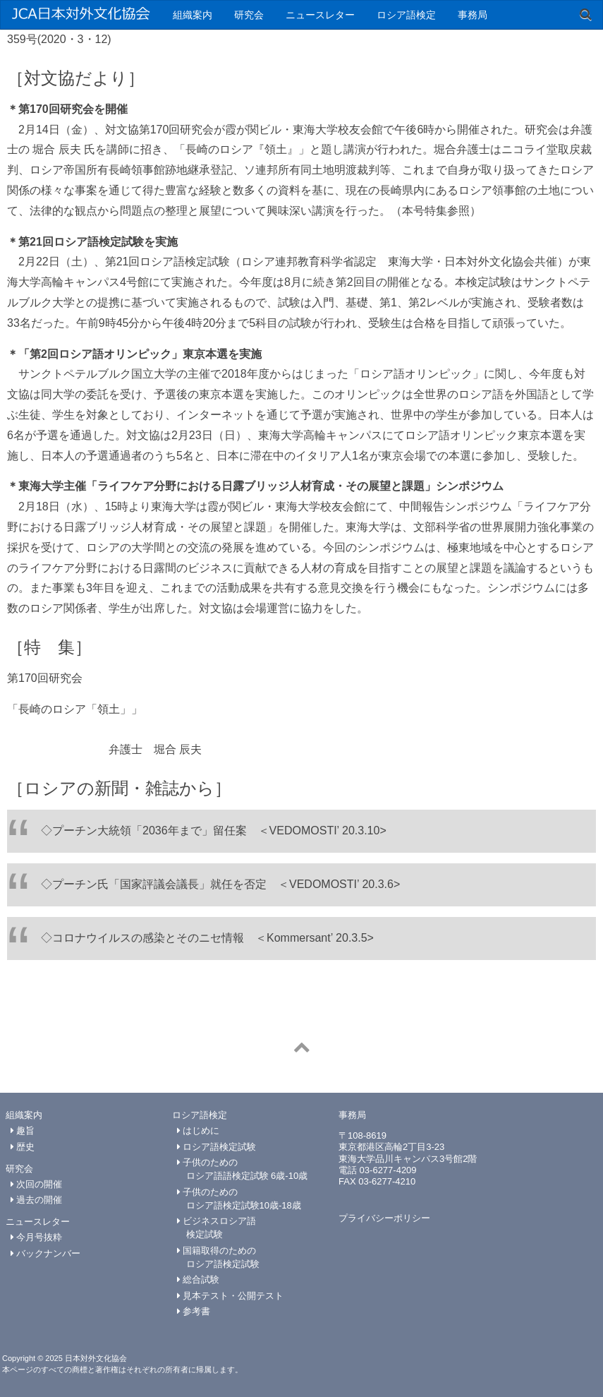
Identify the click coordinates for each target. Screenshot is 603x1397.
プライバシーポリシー (384, 1218)
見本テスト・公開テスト (230, 1295)
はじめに (198, 1130)
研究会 (249, 14)
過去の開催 (37, 1199)
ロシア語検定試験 (217, 1146)
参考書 (194, 1311)
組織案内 (192, 14)
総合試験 (198, 1279)
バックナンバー (46, 1253)
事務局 (472, 14)
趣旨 (23, 1130)
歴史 (23, 1146)
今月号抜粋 (37, 1237)
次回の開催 (37, 1184)
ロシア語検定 (406, 14)
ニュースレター (320, 14)
